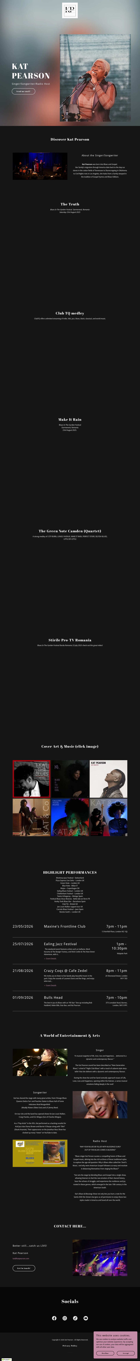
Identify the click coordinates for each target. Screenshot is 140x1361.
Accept (126, 1353)
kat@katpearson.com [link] (21, 1259)
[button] (50, 959)
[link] (70, 10)
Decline (105, 1353)
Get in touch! (24, 1268)
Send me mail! (23, 91)
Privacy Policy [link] (70, 1346)
